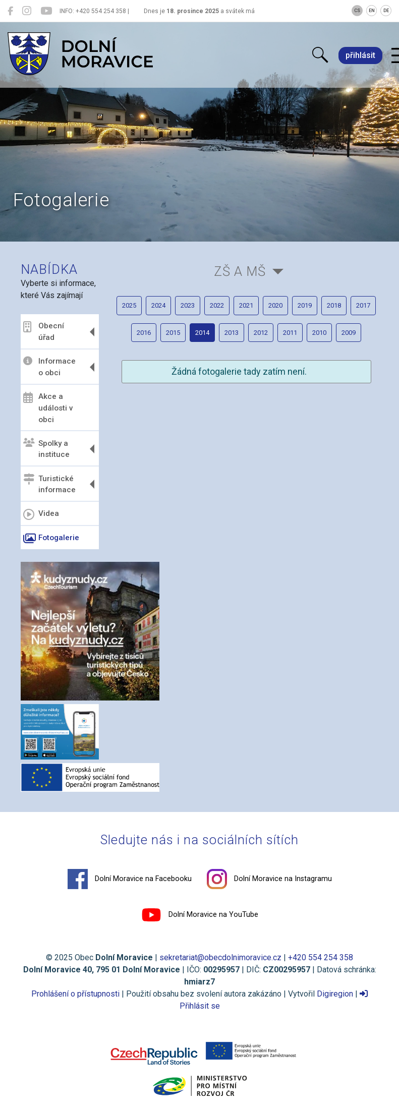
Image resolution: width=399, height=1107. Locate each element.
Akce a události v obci (48, 408)
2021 (246, 305)
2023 (188, 305)
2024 (158, 305)
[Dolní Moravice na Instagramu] (26, 11)
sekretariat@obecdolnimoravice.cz (220, 957)
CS (357, 10)
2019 (305, 305)
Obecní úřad (43, 331)
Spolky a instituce (46, 448)
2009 (348, 332)
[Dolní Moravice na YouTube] (46, 11)
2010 (319, 332)
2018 (334, 305)
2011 (290, 332)
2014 (202, 332)
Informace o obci (49, 367)
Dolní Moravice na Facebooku (130, 879)
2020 (275, 305)
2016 (144, 332)
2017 (363, 305)
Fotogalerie (51, 538)
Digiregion (335, 994)
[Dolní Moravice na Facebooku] (10, 11)
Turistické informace (49, 484)
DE (386, 10)
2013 (231, 332)
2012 (261, 332)
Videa (41, 514)
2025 (129, 305)
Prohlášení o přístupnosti (75, 994)
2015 (173, 332)
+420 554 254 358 (320, 957)
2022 (217, 305)
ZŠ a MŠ (240, 271)
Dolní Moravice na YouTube (199, 915)
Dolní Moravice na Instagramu (269, 879)
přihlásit (360, 55)
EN (372, 10)
